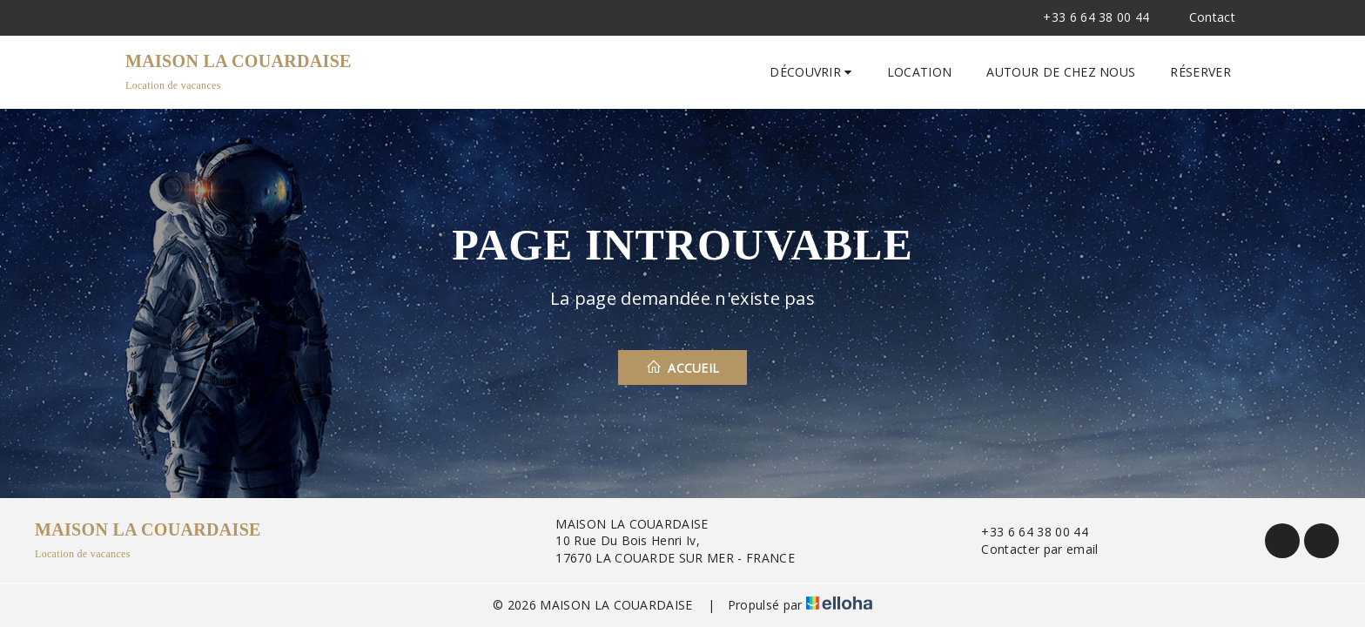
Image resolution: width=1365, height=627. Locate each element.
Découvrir (811, 72)
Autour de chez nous (1060, 72)
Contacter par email (1029, 549)
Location (919, 72)
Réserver (1200, 72)
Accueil (683, 367)
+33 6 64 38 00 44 (1024, 531)
